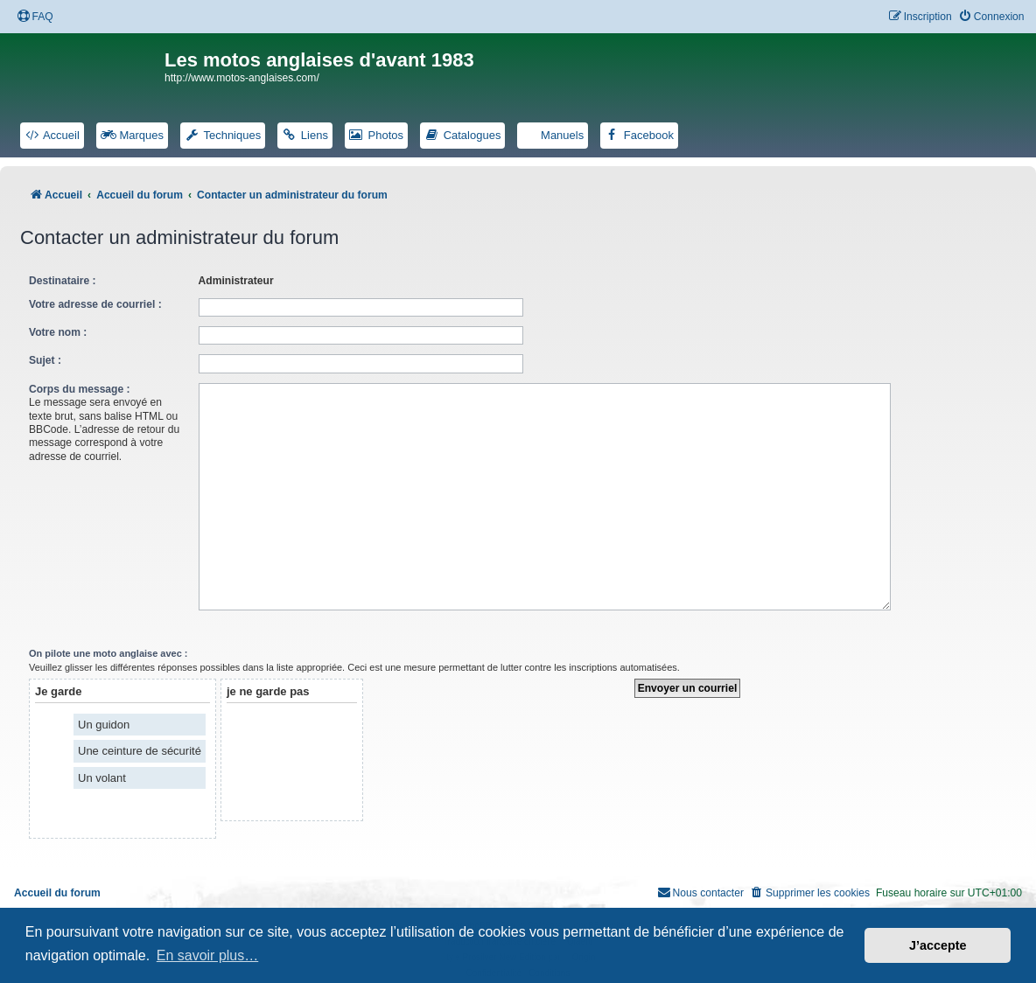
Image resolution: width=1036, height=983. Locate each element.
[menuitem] (35, 17)
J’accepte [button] (938, 945)
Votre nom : (58, 332)
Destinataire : (62, 281)
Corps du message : (79, 389)
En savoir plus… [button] (208, 955)
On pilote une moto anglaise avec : (108, 646)
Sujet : (45, 360)
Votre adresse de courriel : (95, 304)
